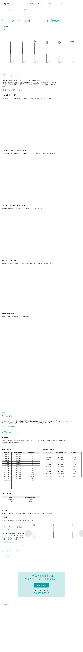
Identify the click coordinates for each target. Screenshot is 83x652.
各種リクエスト (70, 3)
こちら (3, 30)
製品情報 (32, 3)
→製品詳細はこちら (7, 542)
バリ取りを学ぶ (51, 3)
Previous (28, 533)
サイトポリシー (5, 604)
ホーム (4, 10)
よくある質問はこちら (6, 559)
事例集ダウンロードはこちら (41, 585)
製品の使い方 (11, 10)
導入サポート (41, 3)
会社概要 (61, 3)
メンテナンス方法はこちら (7, 556)
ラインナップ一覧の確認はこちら (12, 426)
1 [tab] (2, 546)
